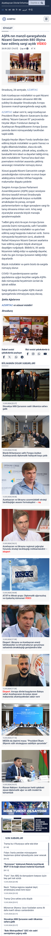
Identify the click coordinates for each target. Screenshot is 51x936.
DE (13, 9)
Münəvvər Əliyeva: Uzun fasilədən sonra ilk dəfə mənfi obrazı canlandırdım (24, 909)
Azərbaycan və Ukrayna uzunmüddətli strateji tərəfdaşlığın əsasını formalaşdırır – (25, 501)
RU (6, 9)
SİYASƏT (8, 28)
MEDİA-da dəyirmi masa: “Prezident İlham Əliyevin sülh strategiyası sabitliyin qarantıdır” (25, 742)
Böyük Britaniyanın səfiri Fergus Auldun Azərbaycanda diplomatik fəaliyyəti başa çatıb (25, 454)
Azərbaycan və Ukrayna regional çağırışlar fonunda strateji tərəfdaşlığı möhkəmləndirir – (25, 549)
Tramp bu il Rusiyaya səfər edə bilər (21, 843)
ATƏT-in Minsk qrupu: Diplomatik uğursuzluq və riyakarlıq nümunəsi (24, 596)
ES (20, 9)
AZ (3, 9)
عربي (24, 9)
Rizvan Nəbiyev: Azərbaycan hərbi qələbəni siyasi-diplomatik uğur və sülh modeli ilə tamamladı (23, 790)
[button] (25, 63)
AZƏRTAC (32, 89)
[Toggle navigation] (45, 19)
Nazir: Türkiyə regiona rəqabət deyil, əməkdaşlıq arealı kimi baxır (21, 888)
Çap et (24, 48)
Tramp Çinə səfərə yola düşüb (18, 898)
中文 (31, 9)
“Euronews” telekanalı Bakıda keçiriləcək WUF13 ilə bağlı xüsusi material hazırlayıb (24, 865)
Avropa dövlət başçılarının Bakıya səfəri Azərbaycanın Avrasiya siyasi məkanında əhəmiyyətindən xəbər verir (23, 694)
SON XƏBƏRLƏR (14, 838)
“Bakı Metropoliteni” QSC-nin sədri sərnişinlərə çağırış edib (21, 932)
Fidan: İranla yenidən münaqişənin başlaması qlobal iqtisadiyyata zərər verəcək (25, 854)
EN (10, 9)
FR (16, 9)
